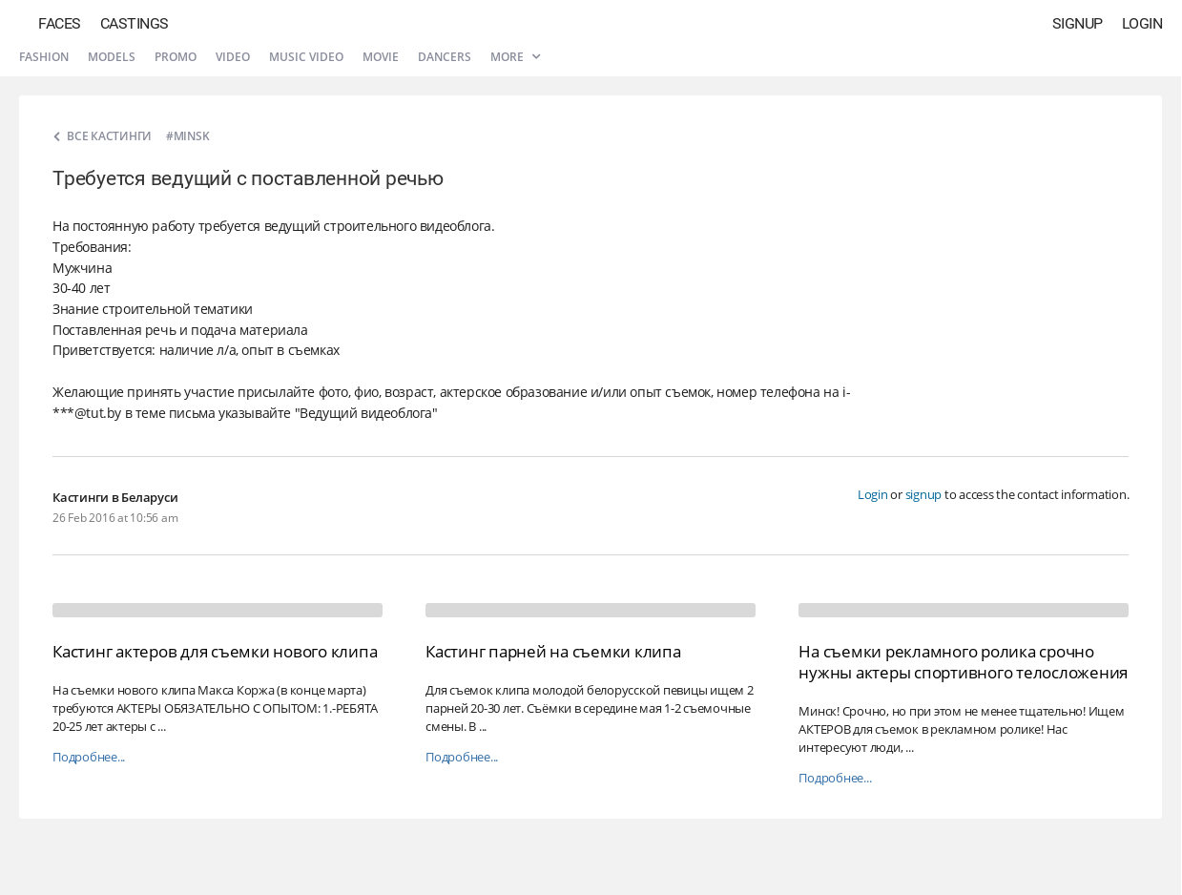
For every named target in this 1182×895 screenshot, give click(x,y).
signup (924, 494)
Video (233, 57)
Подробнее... (88, 757)
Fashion (44, 57)
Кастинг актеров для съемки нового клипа (214, 651)
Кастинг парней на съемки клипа (553, 651)
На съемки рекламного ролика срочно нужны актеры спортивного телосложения (963, 661)
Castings (134, 23)
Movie (381, 57)
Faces (59, 23)
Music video (306, 57)
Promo (176, 57)
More (515, 57)
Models (111, 57)
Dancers (444, 57)
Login (1142, 23)
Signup (1077, 23)
